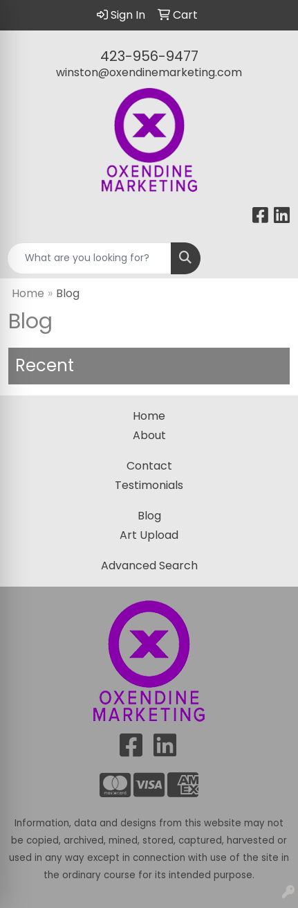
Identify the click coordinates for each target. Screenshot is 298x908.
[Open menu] (270, 258)
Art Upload (149, 535)
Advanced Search (149, 565)
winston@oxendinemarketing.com (149, 72)
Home (28, 293)
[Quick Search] (89, 258)
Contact (149, 466)
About (149, 435)
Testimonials (149, 485)
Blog (149, 516)
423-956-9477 (149, 56)
